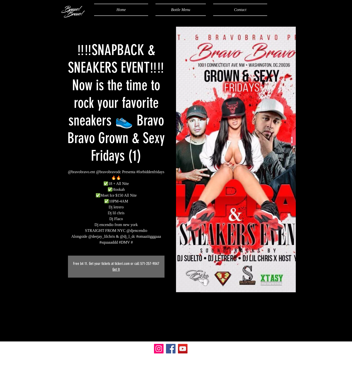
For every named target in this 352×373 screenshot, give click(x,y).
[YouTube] (182, 348)
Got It (116, 269)
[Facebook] (171, 348)
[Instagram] (159, 348)
